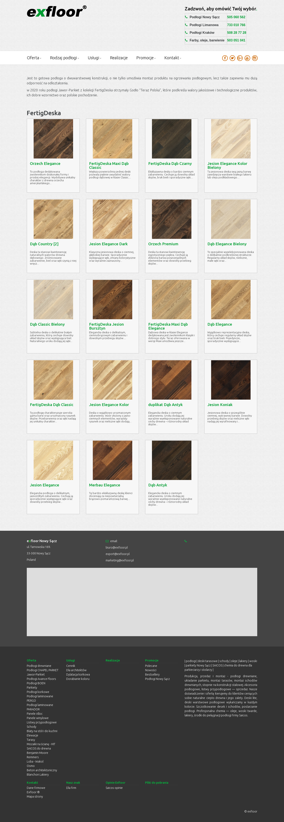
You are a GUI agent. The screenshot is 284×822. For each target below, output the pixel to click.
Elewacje (32, 735)
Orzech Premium (163, 244)
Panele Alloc (35, 713)
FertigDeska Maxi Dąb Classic (109, 165)
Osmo (31, 766)
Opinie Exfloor (115, 782)
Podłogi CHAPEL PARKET (42, 670)
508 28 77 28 (236, 32)
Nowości (150, 670)
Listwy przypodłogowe (42, 722)
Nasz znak (73, 782)
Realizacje (119, 57)
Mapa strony (35, 796)
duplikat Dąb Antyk (165, 404)
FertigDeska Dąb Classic (51, 404)
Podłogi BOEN (36, 683)
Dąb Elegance (219, 324)
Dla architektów (76, 670)
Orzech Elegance (45, 163)
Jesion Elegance (44, 485)
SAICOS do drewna (39, 748)
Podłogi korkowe (38, 692)
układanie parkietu (197, 680)
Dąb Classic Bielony (47, 324)
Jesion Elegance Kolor (109, 404)
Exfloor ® (33, 792)
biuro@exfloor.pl (117, 547)
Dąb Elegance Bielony (227, 244)
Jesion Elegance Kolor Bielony (227, 165)
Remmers (33, 757)
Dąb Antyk (157, 485)
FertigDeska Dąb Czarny (170, 163)
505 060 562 (236, 17)
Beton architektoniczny (42, 770)
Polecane (151, 665)
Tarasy (31, 739)
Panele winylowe (38, 718)
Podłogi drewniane (39, 665)
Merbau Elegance (104, 485)
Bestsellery (152, 674)
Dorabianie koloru (77, 679)
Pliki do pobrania (156, 782)
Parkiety (32, 687)
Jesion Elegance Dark (108, 244)
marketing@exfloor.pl (120, 560)
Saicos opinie (114, 787)
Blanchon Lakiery (38, 774)
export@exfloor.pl (118, 554)
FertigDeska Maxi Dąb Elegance (168, 326)
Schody (31, 726)
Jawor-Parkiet (36, 674)
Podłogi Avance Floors (41, 679)
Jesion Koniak (220, 404)
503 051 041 (236, 40)
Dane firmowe (36, 787)
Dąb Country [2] (44, 244)
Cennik (70, 665)
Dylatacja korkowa (78, 674)
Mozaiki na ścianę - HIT (41, 744)
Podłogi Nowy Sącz (157, 679)
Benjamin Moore (37, 752)
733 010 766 (236, 25)
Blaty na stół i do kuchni (42, 731)
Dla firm (71, 787)
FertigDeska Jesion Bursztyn (106, 326)
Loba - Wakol (35, 761)
